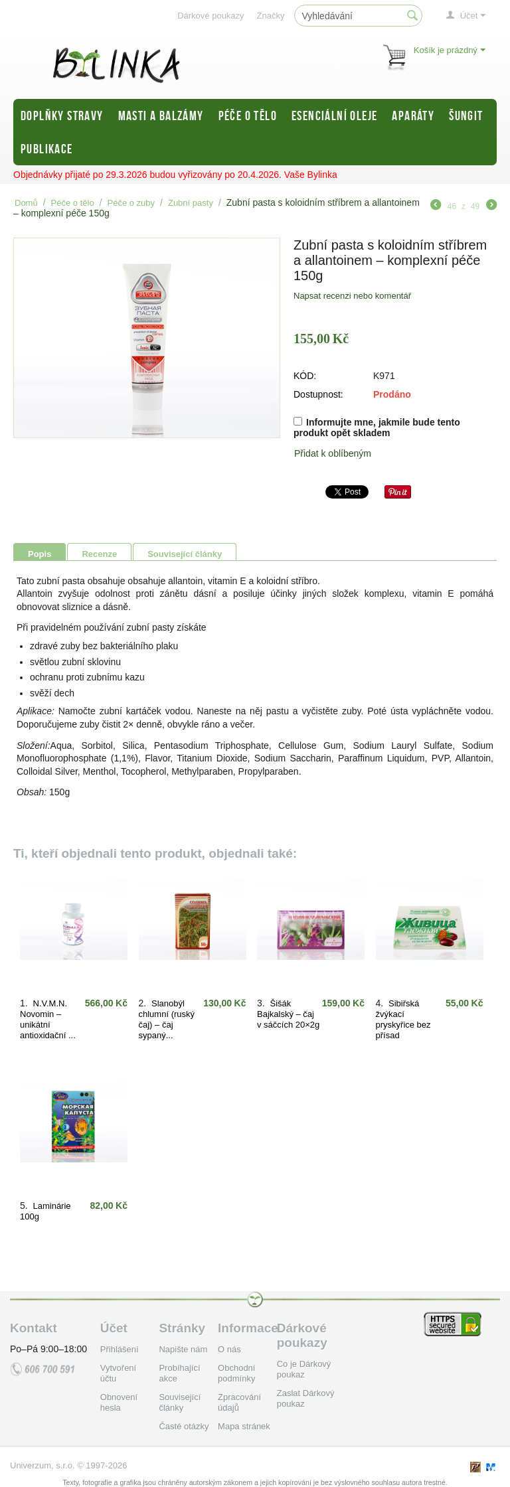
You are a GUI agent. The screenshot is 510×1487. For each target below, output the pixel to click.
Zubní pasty (190, 203)
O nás (229, 1349)
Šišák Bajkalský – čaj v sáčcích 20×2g (288, 1014)
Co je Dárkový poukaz (304, 1369)
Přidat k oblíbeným (332, 453)
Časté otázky (184, 1426)
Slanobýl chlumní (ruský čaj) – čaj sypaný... (167, 1019)
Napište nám (183, 1349)
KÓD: (305, 375)
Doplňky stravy (62, 115)
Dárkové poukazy (210, 16)
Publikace (47, 148)
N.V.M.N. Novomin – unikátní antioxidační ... (48, 1019)
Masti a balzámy (161, 115)
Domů (26, 203)
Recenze (99, 554)
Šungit (466, 115)
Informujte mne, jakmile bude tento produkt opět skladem (377, 427)
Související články (184, 554)
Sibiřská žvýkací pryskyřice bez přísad (403, 1019)
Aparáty (413, 115)
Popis (39, 554)
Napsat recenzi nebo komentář (352, 296)
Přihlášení (119, 1349)
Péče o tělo (247, 115)
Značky (271, 16)
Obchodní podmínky (236, 1373)
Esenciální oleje (334, 115)
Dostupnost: (318, 394)
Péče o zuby (131, 203)
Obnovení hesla (118, 1402)
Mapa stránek (244, 1426)
